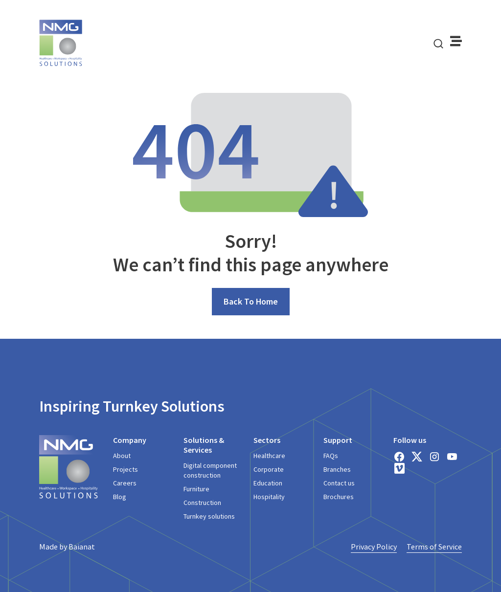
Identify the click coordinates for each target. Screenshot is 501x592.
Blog (119, 496)
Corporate (268, 469)
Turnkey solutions (209, 516)
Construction (202, 502)
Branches (337, 469)
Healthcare (269, 455)
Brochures (338, 496)
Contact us (339, 483)
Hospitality (269, 496)
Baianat (81, 546)
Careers (125, 483)
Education (267, 483)
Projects (125, 469)
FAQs (330, 455)
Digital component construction (210, 470)
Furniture (196, 488)
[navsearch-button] (438, 43)
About (122, 455)
